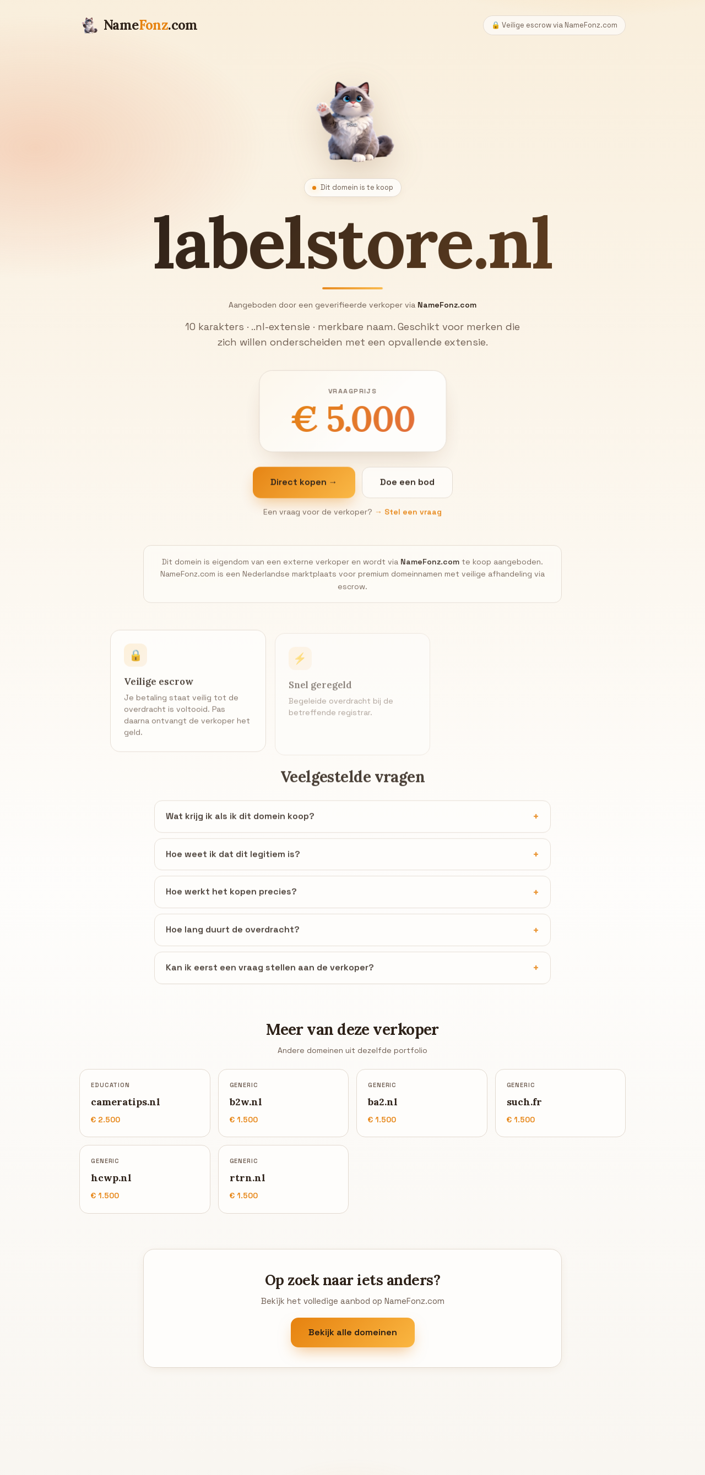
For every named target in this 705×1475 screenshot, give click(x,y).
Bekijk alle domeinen (352, 1332)
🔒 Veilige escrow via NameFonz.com (554, 25)
